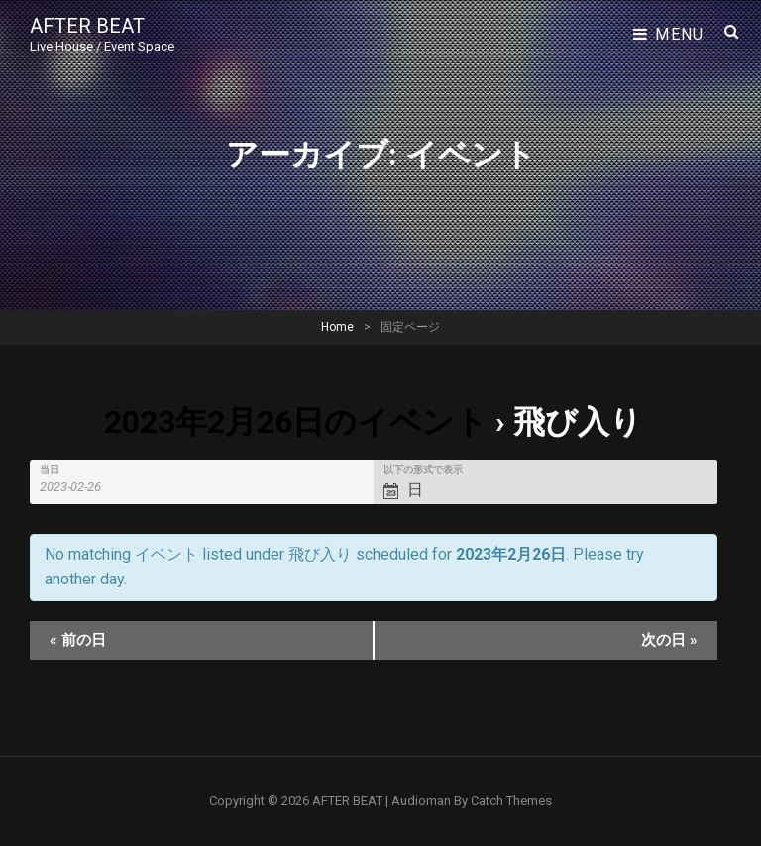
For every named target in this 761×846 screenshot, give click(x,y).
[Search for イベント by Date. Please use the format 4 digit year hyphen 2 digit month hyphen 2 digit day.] (82, 486)
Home (337, 327)
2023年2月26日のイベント (296, 422)
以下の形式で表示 (423, 470)
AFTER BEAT (87, 26)
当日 (49, 470)
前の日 (78, 640)
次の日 (669, 640)
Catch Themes (511, 800)
